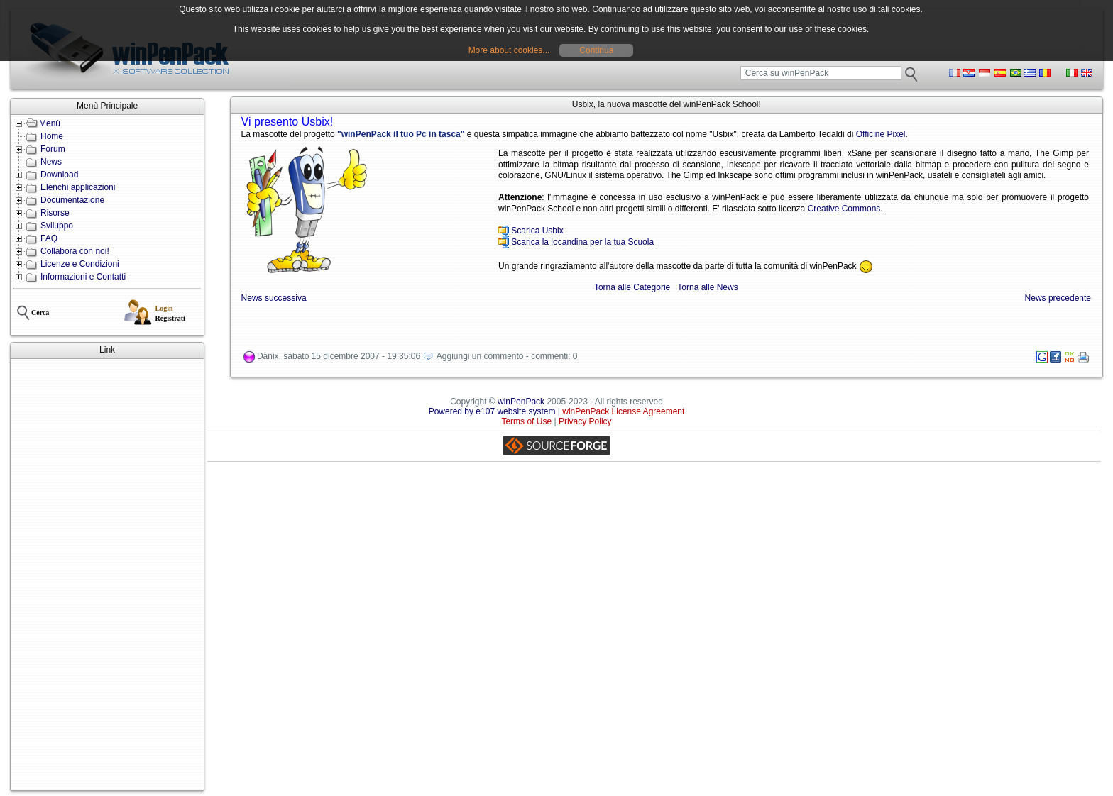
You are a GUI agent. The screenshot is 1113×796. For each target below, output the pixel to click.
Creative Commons (844, 209)
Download (59, 174)
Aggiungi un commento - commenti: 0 (507, 356)
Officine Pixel (881, 134)
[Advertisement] (107, 574)
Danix (268, 356)
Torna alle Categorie (632, 287)
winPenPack (521, 402)
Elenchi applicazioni (77, 187)
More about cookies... (509, 50)
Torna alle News (707, 287)
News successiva (274, 298)
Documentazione (72, 200)
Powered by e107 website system (492, 411)
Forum (52, 149)
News (51, 162)
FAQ (48, 238)
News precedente (1058, 298)
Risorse (55, 213)
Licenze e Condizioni (79, 264)
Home (51, 136)
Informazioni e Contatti (83, 277)
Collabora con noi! (74, 251)
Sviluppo (56, 226)
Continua (596, 50)
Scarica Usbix (537, 231)
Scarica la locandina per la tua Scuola (582, 242)
